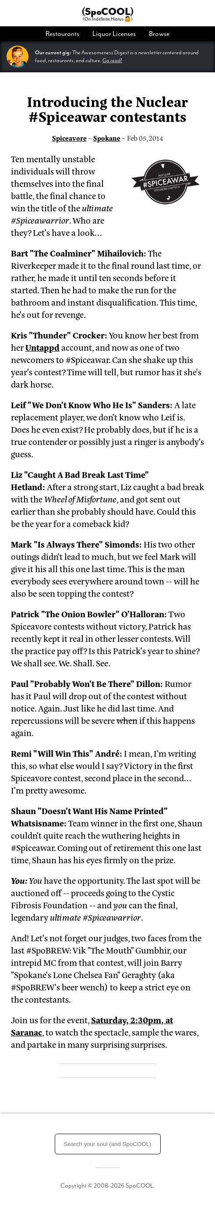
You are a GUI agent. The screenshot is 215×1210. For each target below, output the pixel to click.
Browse (159, 33)
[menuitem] (66, 33)
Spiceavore (69, 138)
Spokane (106, 138)
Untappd (42, 347)
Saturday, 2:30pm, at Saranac (92, 1025)
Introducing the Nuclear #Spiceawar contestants (107, 108)
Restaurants (62, 33)
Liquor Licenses (114, 33)
